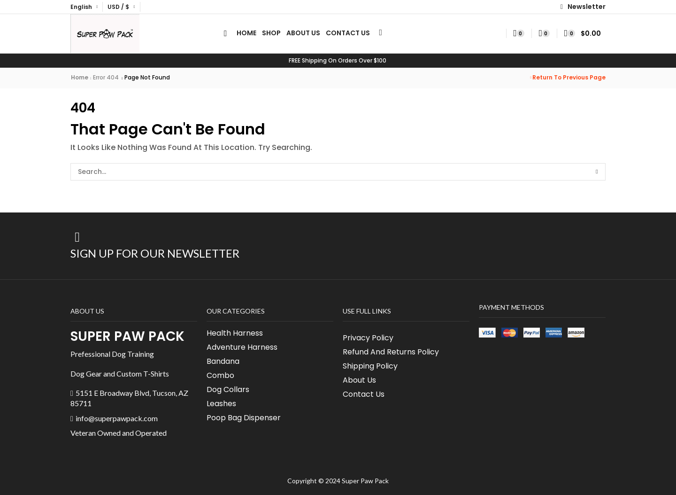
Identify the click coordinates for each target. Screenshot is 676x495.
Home (79, 77)
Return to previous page (569, 77)
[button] (583, 6)
